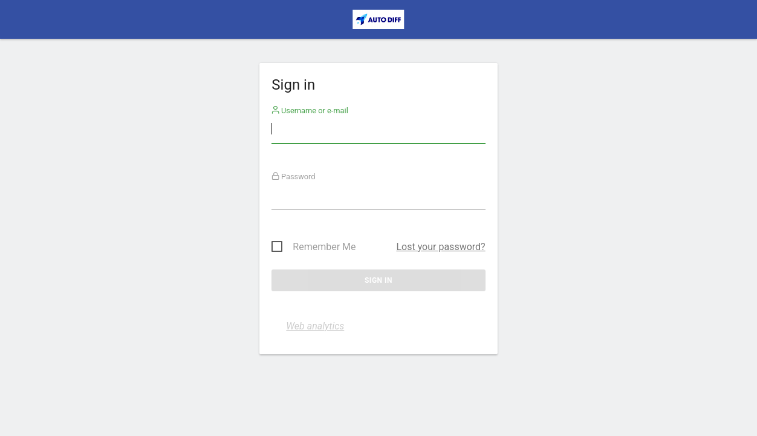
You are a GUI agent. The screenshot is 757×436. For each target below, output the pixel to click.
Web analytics (315, 326)
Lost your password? (440, 247)
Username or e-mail (309, 110)
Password (293, 176)
